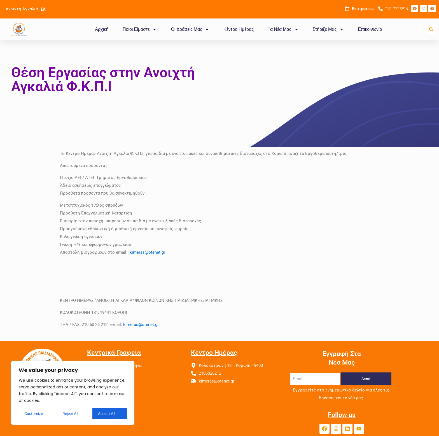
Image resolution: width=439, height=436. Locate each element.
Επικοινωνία (370, 29)
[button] (431, 29)
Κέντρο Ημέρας (238, 29)
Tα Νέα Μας (283, 29)
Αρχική (102, 29)
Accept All (106, 413)
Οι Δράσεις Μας (190, 29)
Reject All (70, 413)
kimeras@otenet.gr (147, 252)
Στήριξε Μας (328, 29)
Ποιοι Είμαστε (140, 29)
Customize (33, 413)
